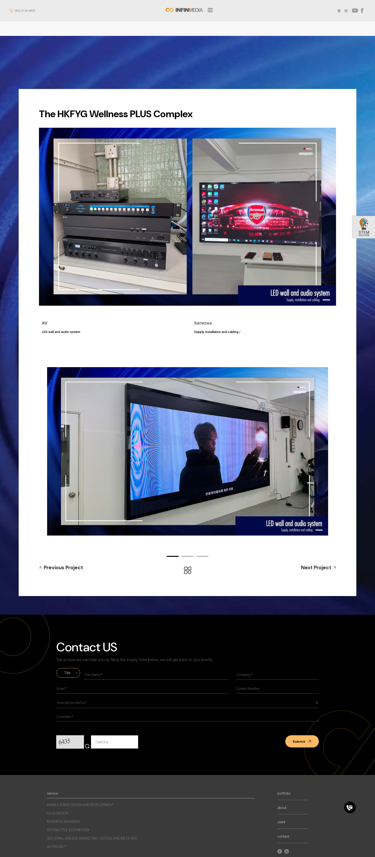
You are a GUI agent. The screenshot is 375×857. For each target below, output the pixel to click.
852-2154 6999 (25, 10)
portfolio (284, 793)
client (281, 822)
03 (202, 556)
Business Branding (63, 822)
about (281, 808)
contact (283, 836)
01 (173, 556)
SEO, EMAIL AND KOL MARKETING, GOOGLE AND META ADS (92, 838)
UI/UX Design (57, 813)
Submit (302, 741)
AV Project (56, 847)
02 (187, 556)
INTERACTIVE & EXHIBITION (68, 830)
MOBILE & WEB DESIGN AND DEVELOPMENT (80, 805)
